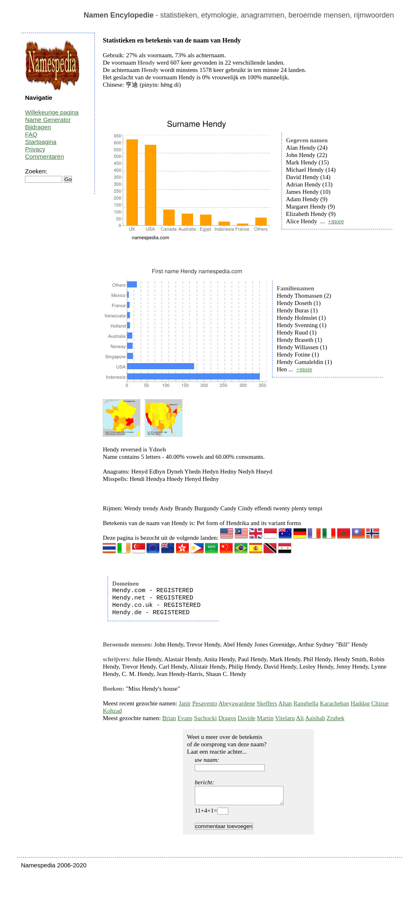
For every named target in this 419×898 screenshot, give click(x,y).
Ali (300, 718)
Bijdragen (38, 126)
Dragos (227, 718)
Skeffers (267, 703)
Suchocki (205, 718)
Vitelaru (285, 718)
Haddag (360, 703)
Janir (185, 703)
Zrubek (335, 718)
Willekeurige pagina (52, 112)
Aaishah (315, 718)
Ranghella (305, 703)
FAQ (31, 134)
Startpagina (40, 141)
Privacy (35, 149)
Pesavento (204, 703)
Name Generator (48, 119)
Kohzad (112, 710)
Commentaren (44, 156)
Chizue (380, 703)
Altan (285, 703)
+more (336, 221)
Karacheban (334, 703)
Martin (265, 718)
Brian (169, 718)
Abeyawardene (237, 703)
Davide (246, 718)
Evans (185, 718)
